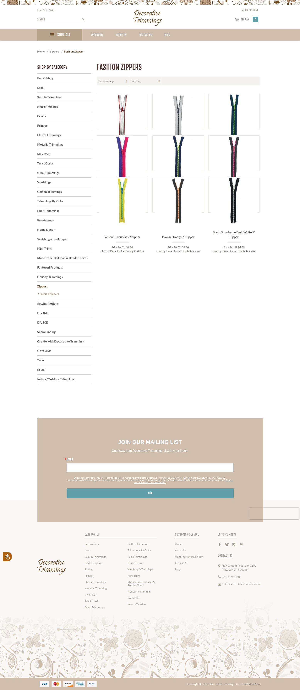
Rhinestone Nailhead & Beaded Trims (62, 258)
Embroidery (45, 78)
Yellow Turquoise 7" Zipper (122, 329)
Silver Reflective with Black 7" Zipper (178, 151)
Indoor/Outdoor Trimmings (55, 379)
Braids (41, 116)
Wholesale (97, 34)
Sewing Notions (48, 303)
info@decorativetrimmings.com (242, 584)
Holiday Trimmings (50, 277)
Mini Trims (44, 248)
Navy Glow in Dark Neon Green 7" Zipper (178, 239)
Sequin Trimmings (49, 97)
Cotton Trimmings (49, 191)
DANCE (42, 322)
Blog (177, 569)
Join (150, 493)
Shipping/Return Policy (189, 556)
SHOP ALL (59, 35)
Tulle (40, 360)
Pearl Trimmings (48, 210)
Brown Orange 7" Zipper (178, 329)
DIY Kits (42, 313)
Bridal (41, 369)
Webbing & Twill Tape (52, 239)
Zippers (42, 286)
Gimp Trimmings (48, 173)
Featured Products (50, 267)
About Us (121, 34)
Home (178, 544)
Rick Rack (44, 154)
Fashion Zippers (49, 293)
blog (167, 34)
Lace (40, 87)
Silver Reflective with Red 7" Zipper (122, 151)
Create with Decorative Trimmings (61, 341)
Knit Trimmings (47, 106)
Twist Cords (45, 163)
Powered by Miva (250, 684)
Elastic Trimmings (49, 135)
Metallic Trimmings (50, 144)
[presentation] (274, 513)
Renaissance (45, 220)
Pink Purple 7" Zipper (122, 241)
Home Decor (46, 229)
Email (70, 459)
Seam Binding (46, 332)
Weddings (44, 182)
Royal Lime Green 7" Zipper (234, 153)
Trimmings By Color (50, 201)
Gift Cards (44, 351)
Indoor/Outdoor (137, 604)
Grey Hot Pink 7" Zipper (234, 241)
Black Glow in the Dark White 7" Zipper (234, 327)
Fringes (42, 125)
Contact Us (145, 34)
